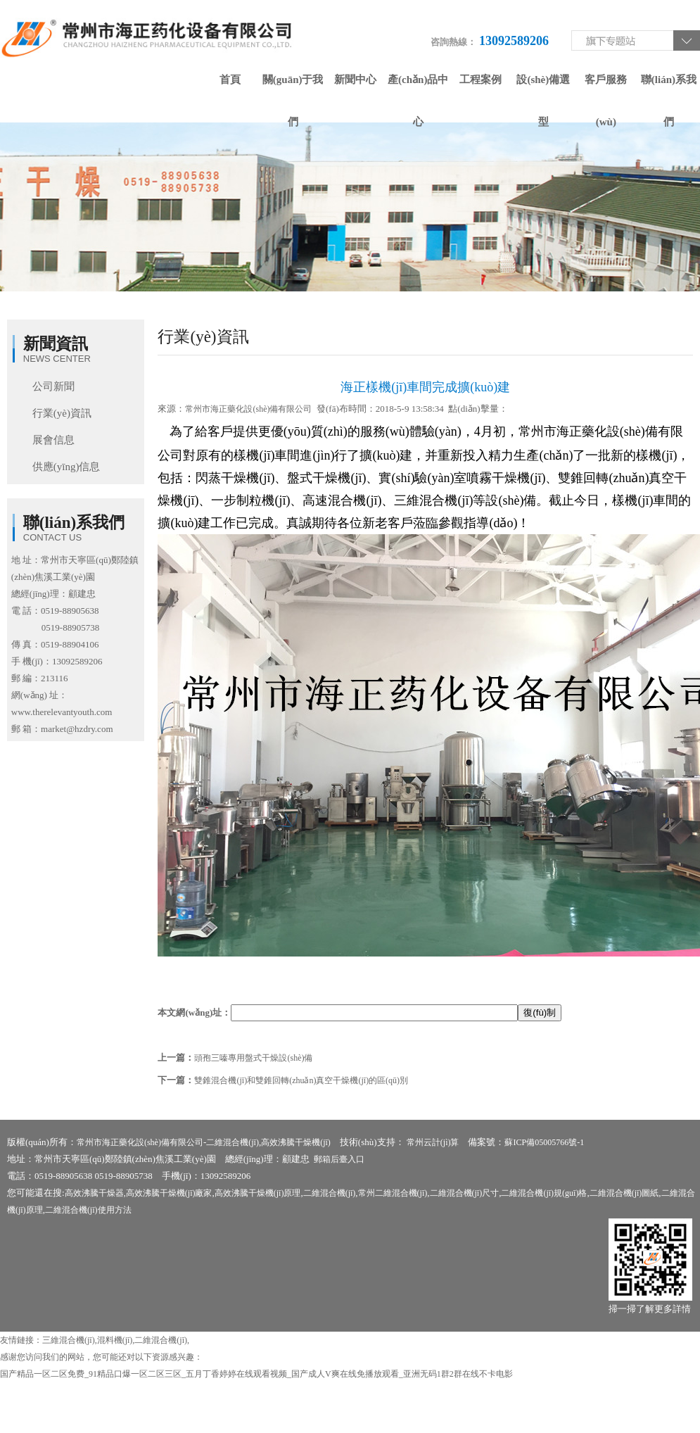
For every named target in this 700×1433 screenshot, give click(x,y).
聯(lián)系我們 (668, 87)
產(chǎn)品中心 (418, 87)
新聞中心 (355, 79)
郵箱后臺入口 (339, 1159)
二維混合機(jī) (232, 1142)
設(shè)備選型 (543, 87)
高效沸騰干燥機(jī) (296, 1142)
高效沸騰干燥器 (94, 1193)
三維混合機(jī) (68, 1340)
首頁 (230, 79)
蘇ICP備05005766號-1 (544, 1142)
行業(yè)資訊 (61, 413)
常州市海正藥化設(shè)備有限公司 (248, 409)
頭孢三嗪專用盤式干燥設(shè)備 (253, 1058)
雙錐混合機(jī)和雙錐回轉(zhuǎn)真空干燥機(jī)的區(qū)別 (301, 1080)
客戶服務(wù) (606, 87)
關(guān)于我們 (293, 87)
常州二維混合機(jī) (393, 1193)
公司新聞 (53, 386)
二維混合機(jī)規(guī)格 (544, 1193)
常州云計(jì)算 (433, 1142)
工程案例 (480, 79)
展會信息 (53, 440)
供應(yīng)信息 (66, 466)
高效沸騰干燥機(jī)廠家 (169, 1193)
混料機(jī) (115, 1340)
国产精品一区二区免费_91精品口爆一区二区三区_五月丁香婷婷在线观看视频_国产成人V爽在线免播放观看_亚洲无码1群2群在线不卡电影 (256, 1374)
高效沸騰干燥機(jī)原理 (258, 1193)
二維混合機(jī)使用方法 (88, 1210)
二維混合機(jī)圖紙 (624, 1193)
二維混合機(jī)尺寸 (464, 1193)
